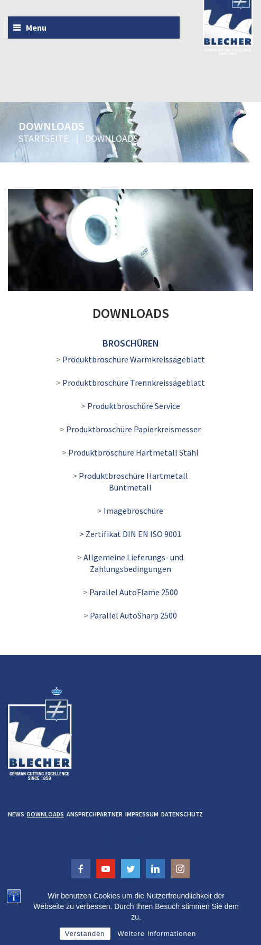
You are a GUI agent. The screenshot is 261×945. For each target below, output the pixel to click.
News (16, 814)
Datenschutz (182, 814)
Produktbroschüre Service (133, 406)
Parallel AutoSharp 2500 (133, 615)
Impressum (142, 814)
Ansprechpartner (95, 814)
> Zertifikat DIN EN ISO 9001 (130, 534)
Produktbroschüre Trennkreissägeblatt (133, 382)
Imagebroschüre (133, 510)
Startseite (43, 138)
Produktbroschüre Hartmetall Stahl (133, 452)
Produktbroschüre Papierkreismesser (133, 429)
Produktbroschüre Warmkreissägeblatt (133, 359)
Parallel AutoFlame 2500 (133, 592)
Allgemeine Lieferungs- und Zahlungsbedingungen (133, 563)
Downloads (45, 814)
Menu (36, 27)
